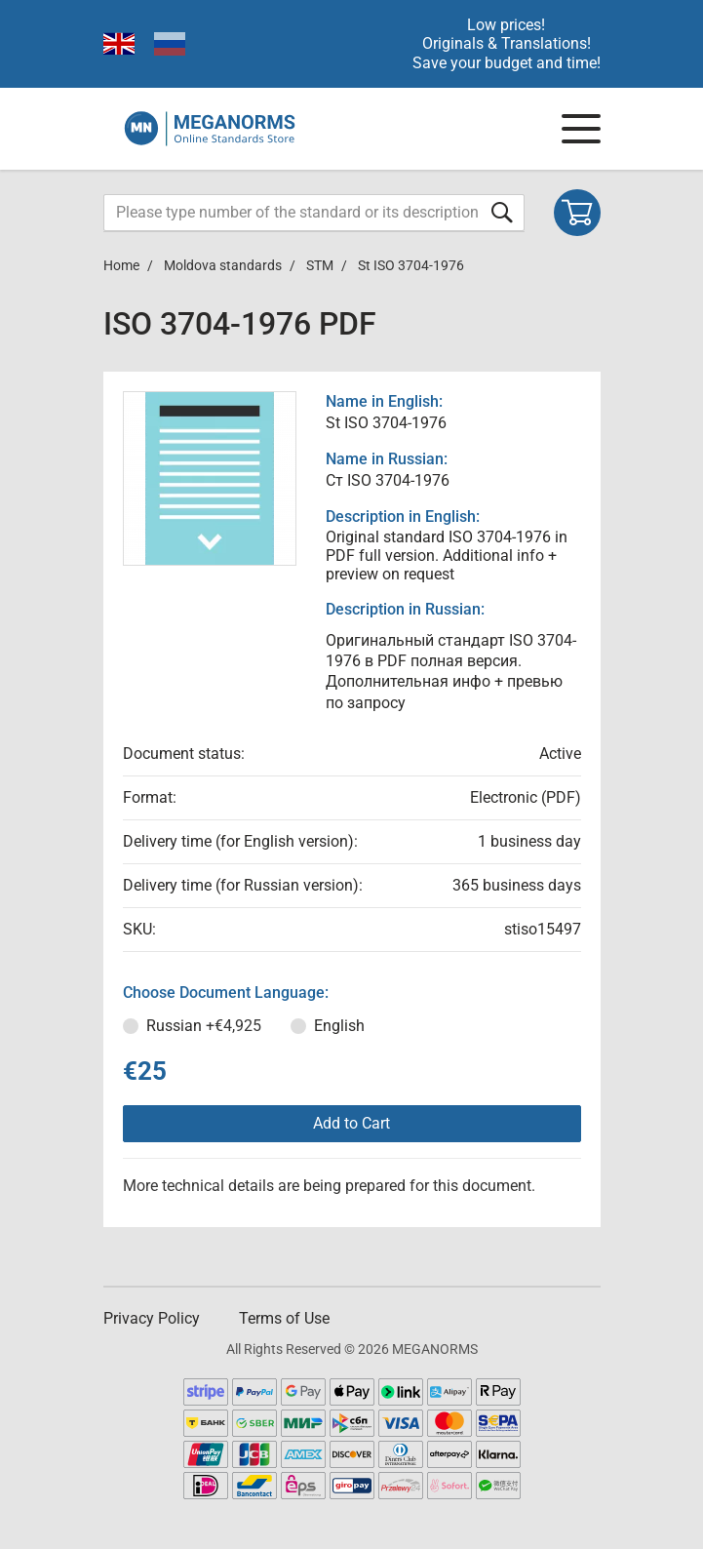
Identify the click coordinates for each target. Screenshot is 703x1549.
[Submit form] (502, 212)
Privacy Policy (151, 1318)
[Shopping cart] (577, 212)
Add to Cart (351, 1123)
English (339, 1025)
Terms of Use (284, 1318)
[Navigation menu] (581, 128)
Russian (203, 1025)
